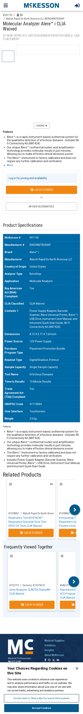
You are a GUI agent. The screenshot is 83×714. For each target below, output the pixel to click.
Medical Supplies (54, 640)
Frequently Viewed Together (28, 547)
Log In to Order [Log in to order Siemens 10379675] (32, 604)
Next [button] (75, 510)
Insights (49, 650)
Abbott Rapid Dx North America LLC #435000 (47, 513)
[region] (41, 688)
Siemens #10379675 (34, 585)
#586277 (64, 585)
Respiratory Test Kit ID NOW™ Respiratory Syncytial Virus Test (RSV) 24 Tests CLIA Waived (27, 521)
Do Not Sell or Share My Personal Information (42, 698)
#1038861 (13, 513)
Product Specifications (23, 225)
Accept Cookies (41, 708)
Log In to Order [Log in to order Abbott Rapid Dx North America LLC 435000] (31, 532)
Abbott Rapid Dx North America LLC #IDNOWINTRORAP (35, 18)
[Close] (77, 668)
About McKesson (54, 655)
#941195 (7, 15)
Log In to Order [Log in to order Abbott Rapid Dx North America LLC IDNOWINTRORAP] (41, 189)
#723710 (14, 585)
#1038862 (64, 513)
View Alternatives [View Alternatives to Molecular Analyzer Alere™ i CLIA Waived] (41, 206)
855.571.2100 (14, 661)
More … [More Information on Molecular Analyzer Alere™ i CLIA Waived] (11, 165)
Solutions (50, 645)
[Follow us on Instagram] (49, 660)
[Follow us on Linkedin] (58, 660)
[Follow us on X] (53, 660)
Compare (41, 125)
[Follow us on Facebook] (45, 660)
